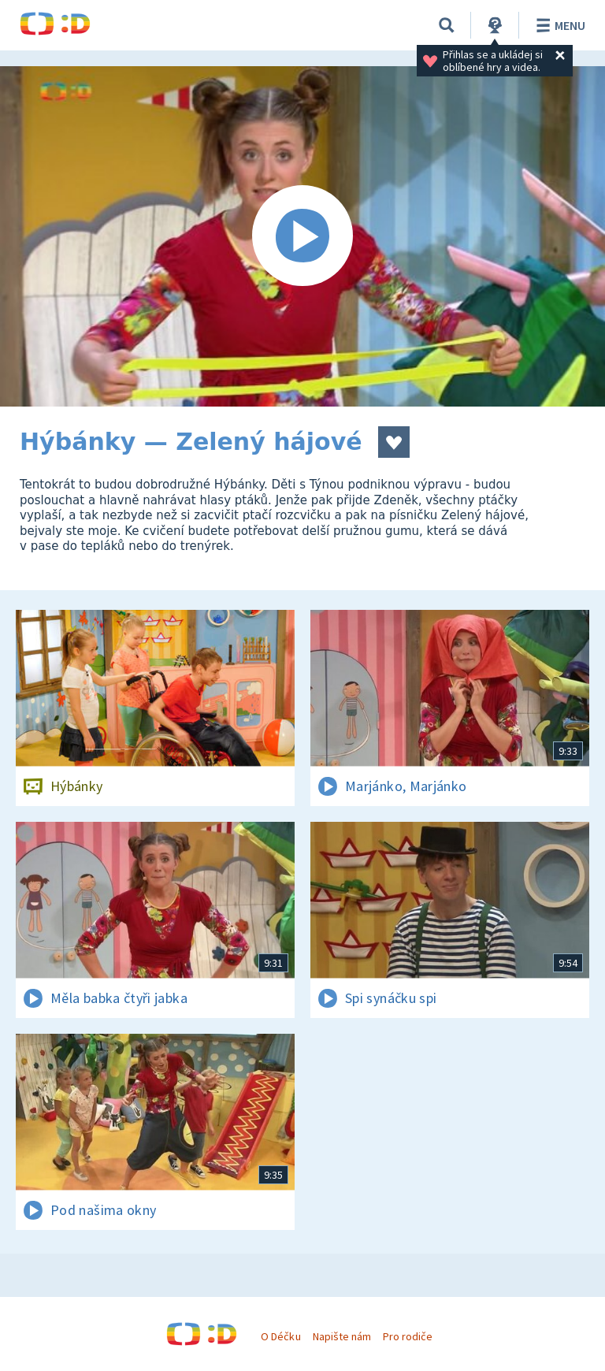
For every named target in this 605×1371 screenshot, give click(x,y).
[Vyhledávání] (446, 25)
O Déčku (280, 1336)
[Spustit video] (302, 236)
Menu (558, 25)
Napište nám (342, 1336)
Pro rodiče (407, 1336)
